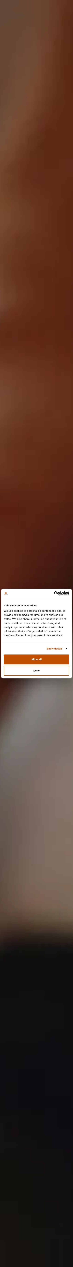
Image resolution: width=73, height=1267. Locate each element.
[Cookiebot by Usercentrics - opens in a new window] (54, 593)
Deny (36, 670)
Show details (55, 648)
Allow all (36, 659)
